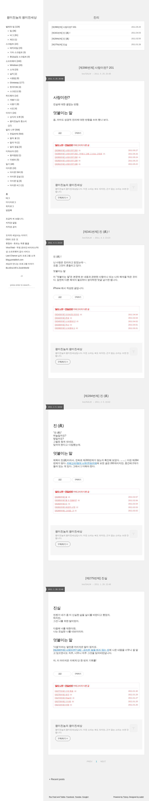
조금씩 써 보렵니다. (15, 219)
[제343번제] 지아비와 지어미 (67, 314)
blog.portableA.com (14, 260)
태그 (8, 198)
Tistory (125, 797)
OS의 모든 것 (12, 239)
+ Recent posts (57, 779)
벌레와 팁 (13, 27)
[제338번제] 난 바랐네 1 (65, 328)
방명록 (9, 210)
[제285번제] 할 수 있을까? (66, 500)
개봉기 (14, 100)
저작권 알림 (11, 223)
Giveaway (16, 82)
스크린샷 (15, 91)
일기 (10, 164)
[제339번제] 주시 (62, 325)
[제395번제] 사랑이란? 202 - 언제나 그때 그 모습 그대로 (78, 154)
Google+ (85, 797)
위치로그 (10, 206)
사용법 (14, 78)
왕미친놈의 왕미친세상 (22, 17)
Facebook (70, 797)
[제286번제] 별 (61, 497)
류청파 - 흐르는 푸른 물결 (17, 243)
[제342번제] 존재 (62, 318)
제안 (13, 39)
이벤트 (14, 160)
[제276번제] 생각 (62, 695)
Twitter (62, 797)
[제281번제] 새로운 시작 (65, 507)
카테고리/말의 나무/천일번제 (82, 463)
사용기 (14, 104)
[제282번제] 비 (61, 504)
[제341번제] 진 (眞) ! (61, 33)
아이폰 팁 (15, 181)
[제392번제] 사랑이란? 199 (66, 161)
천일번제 (16, 134)
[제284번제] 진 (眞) (60, 39)
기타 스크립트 (17, 52)
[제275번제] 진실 (59, 44)
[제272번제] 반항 (62, 705)
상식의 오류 (16, 117)
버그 (13, 35)
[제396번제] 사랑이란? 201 (64, 27)
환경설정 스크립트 (19, 57)
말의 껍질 (15, 147)
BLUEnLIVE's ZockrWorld (17, 268)
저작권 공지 (11, 227)
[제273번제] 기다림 (63, 701)
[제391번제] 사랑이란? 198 (66, 164)
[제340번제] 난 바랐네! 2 (65, 321)
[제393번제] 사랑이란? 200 (66, 157)
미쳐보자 (12, 151)
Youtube (78, 797)
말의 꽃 (14, 138)
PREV (89, 761)
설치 (13, 74)
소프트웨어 (13, 61)
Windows (15, 65)
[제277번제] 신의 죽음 (64, 691)
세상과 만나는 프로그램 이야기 (20, 264)
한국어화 (15, 87)
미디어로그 (11, 202)
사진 (13, 108)
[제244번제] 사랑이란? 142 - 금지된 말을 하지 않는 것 (81, 650)
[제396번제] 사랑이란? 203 (66, 150)
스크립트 (12, 44)
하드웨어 (12, 96)
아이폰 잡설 (16, 176)
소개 (13, 69)
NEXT (103, 761)
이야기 (11, 113)
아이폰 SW (16, 172)
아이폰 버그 (16, 185)
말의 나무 (13, 130)
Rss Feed (52, 797)
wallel (141, 797)
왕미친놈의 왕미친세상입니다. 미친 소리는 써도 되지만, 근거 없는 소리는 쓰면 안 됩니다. (92, 190)
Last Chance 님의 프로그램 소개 (20, 255)
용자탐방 (15, 155)
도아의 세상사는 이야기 (16, 235)
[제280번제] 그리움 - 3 (64, 511)
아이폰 (11, 168)
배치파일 (15, 48)
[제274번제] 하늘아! (63, 698)
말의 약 (14, 142)
